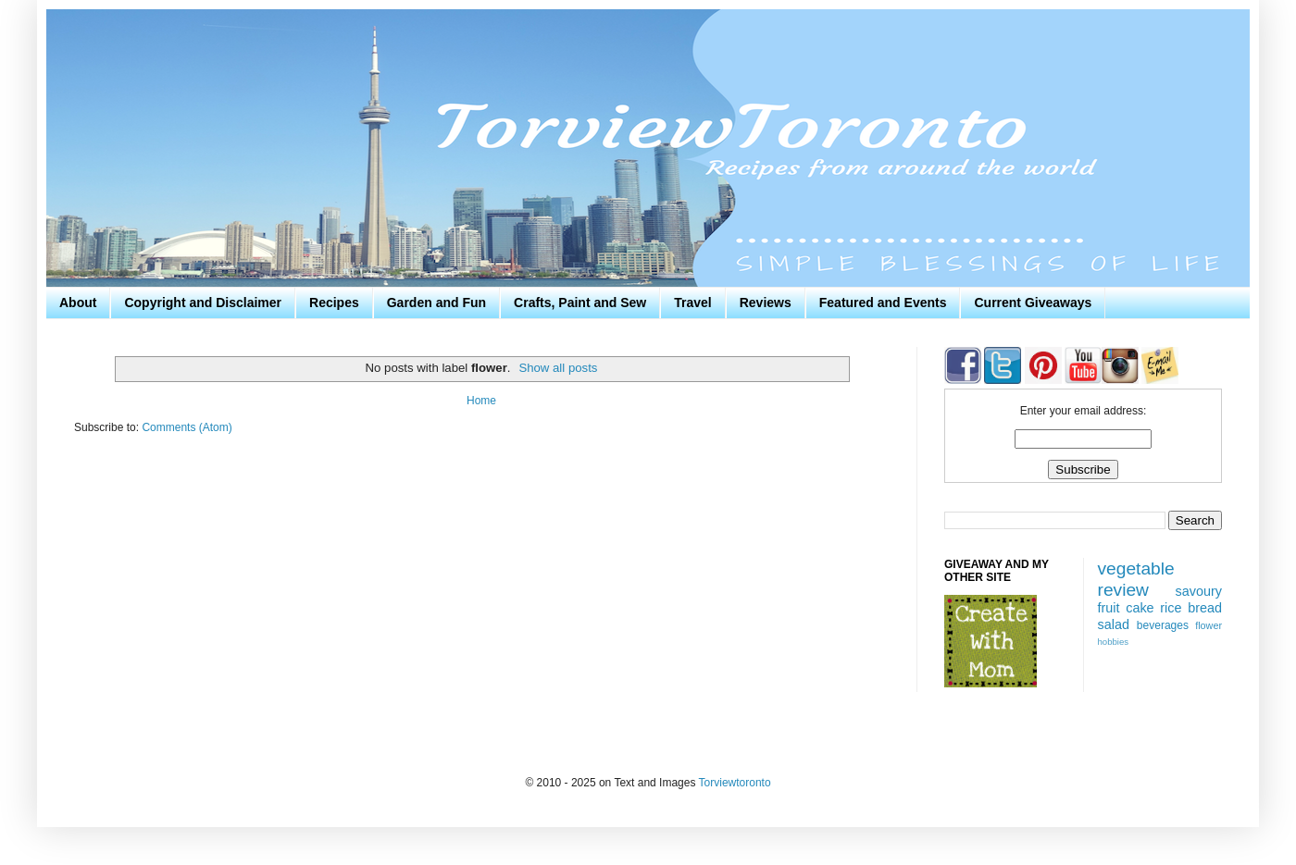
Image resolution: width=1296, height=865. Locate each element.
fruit (1109, 607)
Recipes (334, 302)
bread (1205, 607)
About (77, 302)
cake (1139, 607)
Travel (692, 302)
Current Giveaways (1032, 302)
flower (1208, 625)
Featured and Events (883, 302)
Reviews (765, 302)
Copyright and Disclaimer (202, 302)
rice (1170, 607)
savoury (1199, 591)
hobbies (1113, 641)
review (1123, 589)
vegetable (1136, 568)
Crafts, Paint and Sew (580, 302)
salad (1113, 624)
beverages (1163, 625)
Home (481, 400)
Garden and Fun (436, 302)
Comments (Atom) (186, 427)
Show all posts (557, 368)
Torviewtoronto (735, 782)
